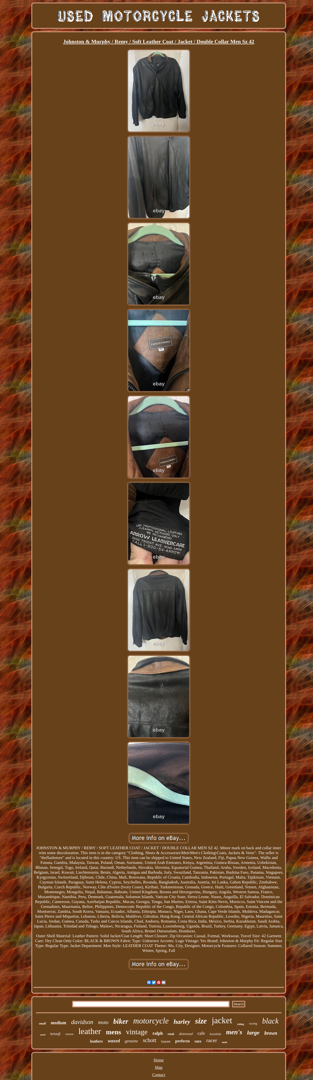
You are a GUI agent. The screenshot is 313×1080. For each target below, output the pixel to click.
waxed (114, 1040)
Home (159, 1060)
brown (270, 1033)
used (42, 1034)
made (224, 1042)
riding (240, 1024)
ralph (158, 1033)
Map (158, 1067)
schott (149, 1040)
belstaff (55, 1034)
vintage (136, 1032)
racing (253, 1023)
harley (182, 1021)
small (42, 1023)
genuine (131, 1041)
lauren (165, 1041)
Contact (158, 1074)
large (253, 1032)
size (201, 1020)
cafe (201, 1033)
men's (234, 1032)
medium (58, 1022)
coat (171, 1034)
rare (198, 1041)
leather (89, 1031)
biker (120, 1021)
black (270, 1021)
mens (113, 1032)
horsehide (215, 1034)
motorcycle (151, 1020)
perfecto (182, 1041)
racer (211, 1040)
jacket (222, 1020)
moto (103, 1022)
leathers (96, 1041)
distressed (185, 1034)
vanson (69, 1034)
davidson (82, 1022)
